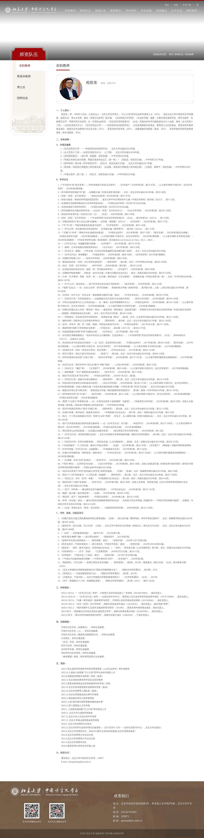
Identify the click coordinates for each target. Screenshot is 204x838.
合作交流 (176, 10)
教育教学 (115, 10)
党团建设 (161, 10)
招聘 (176, 5)
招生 (167, 5)
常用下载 (187, 5)
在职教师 (189, 54)
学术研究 (131, 10)
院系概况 (70, 10)
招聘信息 (22, 98)
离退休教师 (24, 76)
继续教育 (191, 10)
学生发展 (146, 10)
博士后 (21, 87)
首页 (171, 54)
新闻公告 (100, 10)
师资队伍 (85, 10)
